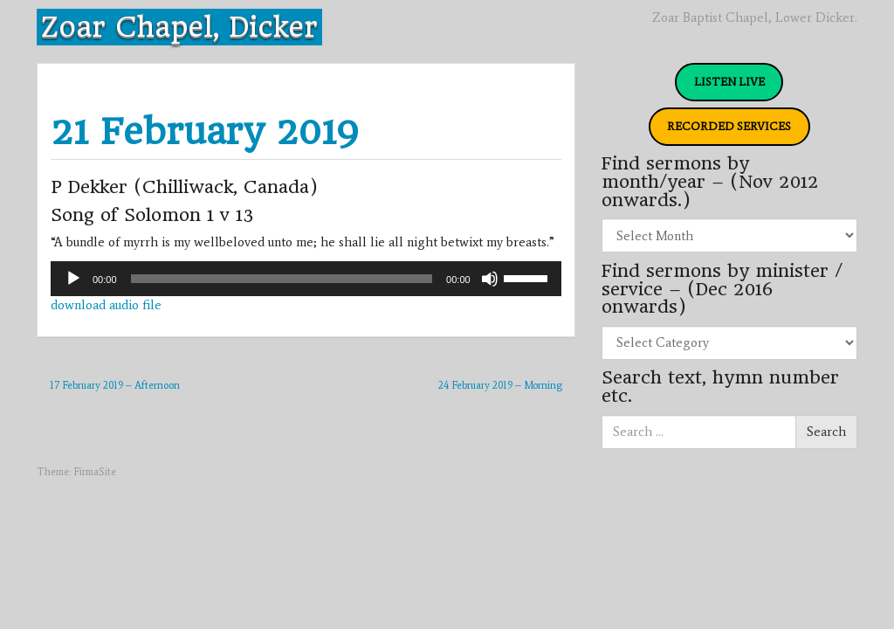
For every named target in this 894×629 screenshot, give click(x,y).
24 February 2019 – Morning (500, 385)
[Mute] (490, 278)
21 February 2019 (205, 131)
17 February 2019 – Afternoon (115, 385)
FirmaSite (94, 472)
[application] (306, 278)
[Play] (73, 278)
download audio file (106, 305)
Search (826, 431)
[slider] (282, 278)
